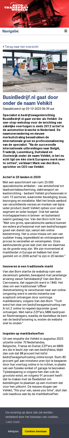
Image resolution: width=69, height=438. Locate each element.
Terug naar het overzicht (20, 47)
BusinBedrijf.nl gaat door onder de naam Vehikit (30, 100)
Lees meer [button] (13, 421)
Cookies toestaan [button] (36, 431)
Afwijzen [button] (13, 431)
